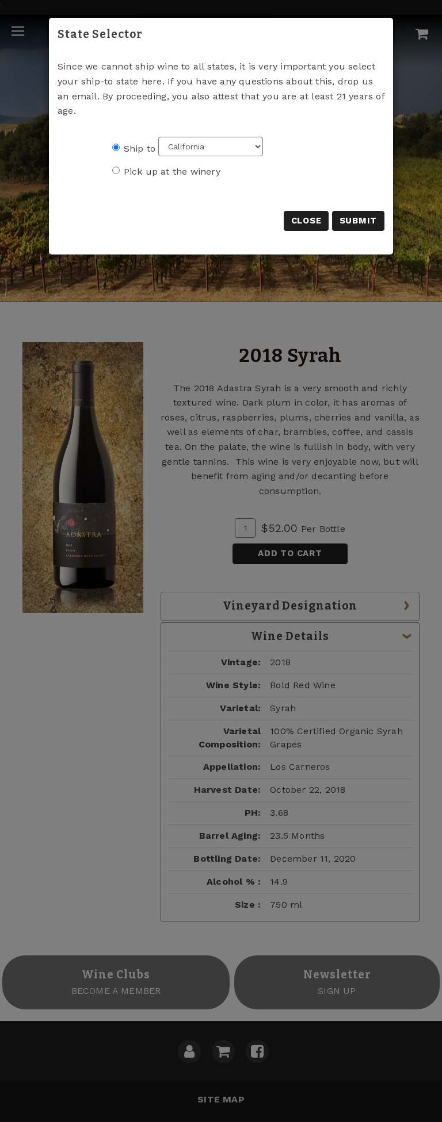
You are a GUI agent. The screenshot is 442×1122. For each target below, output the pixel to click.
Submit (358, 220)
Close (306, 220)
